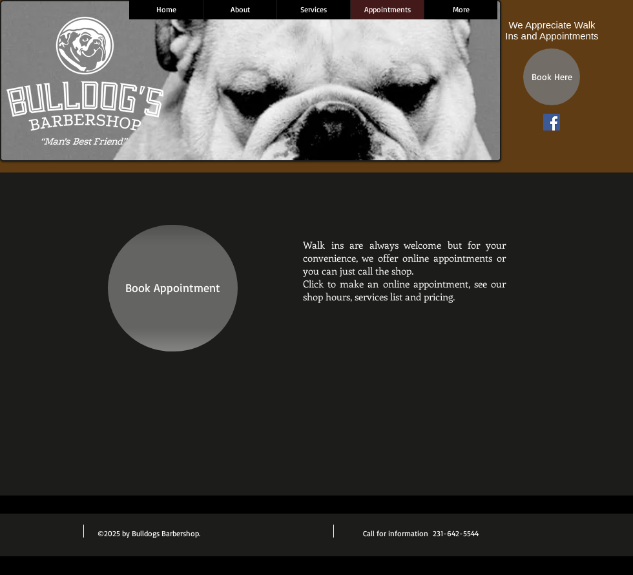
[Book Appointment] (173, 288)
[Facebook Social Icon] (551, 122)
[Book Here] (551, 76)
